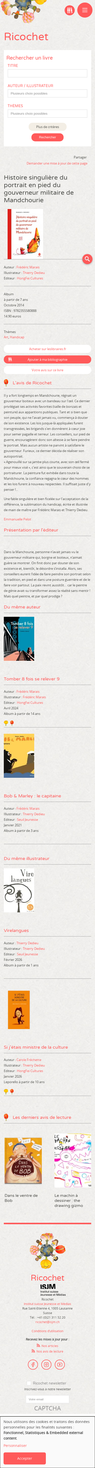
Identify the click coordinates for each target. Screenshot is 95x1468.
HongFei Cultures (30, 278)
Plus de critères (47, 127)
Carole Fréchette (28, 1059)
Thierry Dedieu (34, 272)
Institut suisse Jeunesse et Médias (53, 1290)
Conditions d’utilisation (47, 1331)
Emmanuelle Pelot (17, 519)
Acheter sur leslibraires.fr (47, 349)
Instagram (46, 1365)
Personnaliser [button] (15, 1445)
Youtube (60, 1365)
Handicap (17, 337)
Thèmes (15, 106)
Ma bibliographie (70, 10)
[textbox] (50, 93)
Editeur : (10, 278)
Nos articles (50, 1346)
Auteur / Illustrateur (30, 86)
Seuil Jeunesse (27, 819)
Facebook (33, 1365)
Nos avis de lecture (49, 1351)
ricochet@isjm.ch (47, 1322)
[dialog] (47, 1442)
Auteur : (10, 267)
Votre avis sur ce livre (47, 370)
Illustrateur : (13, 272)
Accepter (24, 1458)
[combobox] (47, 93)
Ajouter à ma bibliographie (47, 359)
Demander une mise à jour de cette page (57, 163)
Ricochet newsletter (49, 1383)
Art (6, 337)
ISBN (7, 310)
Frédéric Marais (28, 267)
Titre (13, 66)
